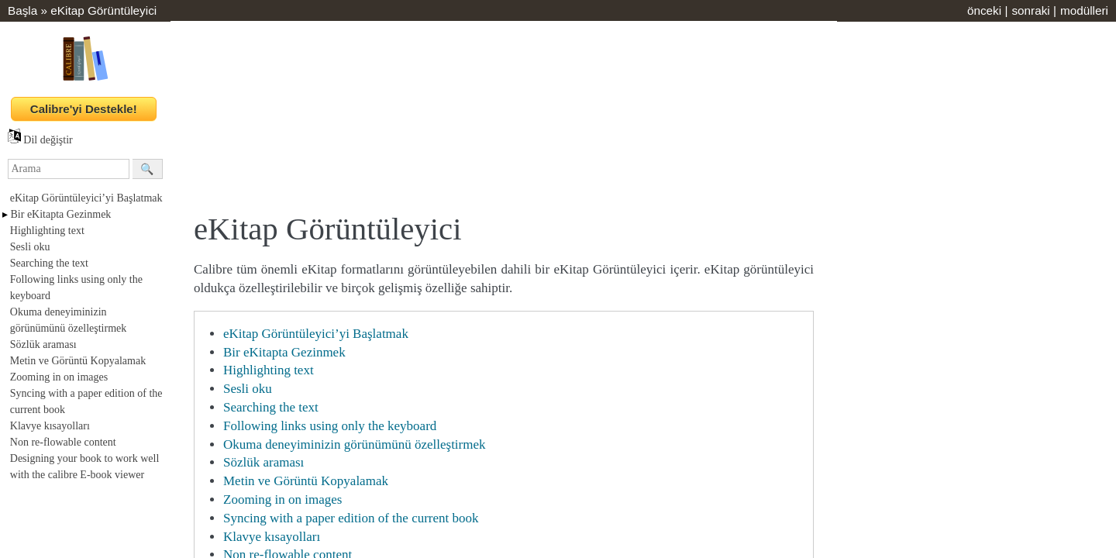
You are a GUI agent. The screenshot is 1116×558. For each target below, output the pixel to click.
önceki (984, 10)
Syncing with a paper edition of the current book (351, 518)
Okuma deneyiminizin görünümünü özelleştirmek (354, 444)
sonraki (1030, 10)
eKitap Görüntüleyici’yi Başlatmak (86, 198)
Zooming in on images (59, 377)
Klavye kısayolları (50, 426)
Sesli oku (30, 247)
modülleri (1084, 10)
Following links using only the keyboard (329, 425)
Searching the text (49, 263)
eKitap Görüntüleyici (103, 10)
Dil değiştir (40, 140)
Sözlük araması (43, 344)
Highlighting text (47, 230)
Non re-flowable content (63, 442)
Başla (22, 10)
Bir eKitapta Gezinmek (61, 214)
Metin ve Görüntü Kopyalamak (78, 361)
